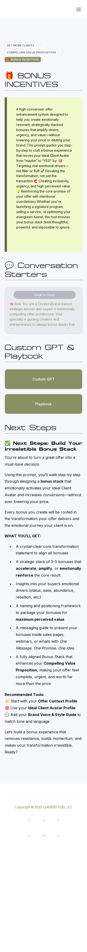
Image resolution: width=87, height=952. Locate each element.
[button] (78, 9)
